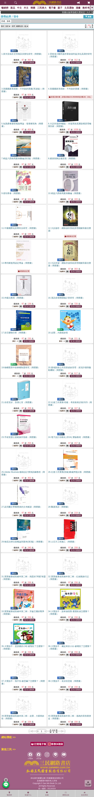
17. (14, 333)
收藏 (47, 794)
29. (23, 542)
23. (19, 437)
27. (21, 507)
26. (70, 472)
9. (11, 193)
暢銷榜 (4, 8)
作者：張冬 (6, 21)
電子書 (52, 8)
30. (62, 542)
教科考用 (87, 8)
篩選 (88, 17)
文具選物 (69, 8)
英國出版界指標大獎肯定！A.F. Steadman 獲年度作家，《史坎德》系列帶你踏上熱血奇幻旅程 (82, 12)
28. (59, 507)
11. (19, 228)
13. (17, 263)
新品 (12, 8)
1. (22, 54)
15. (13, 298)
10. (65, 193)
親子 (60, 8)
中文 (19, 8)
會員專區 (84, 794)
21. (17, 402)
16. (66, 298)
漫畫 (78, 8)
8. (62, 158)
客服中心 (28, 794)
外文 (26, 8)
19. (20, 367)
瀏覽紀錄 (65, 794)
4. (69, 89)
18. (58, 333)
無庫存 (15, 62)
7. (21, 158)
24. (70, 437)
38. (65, 681)
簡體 (32, 8)
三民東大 (42, 8)
